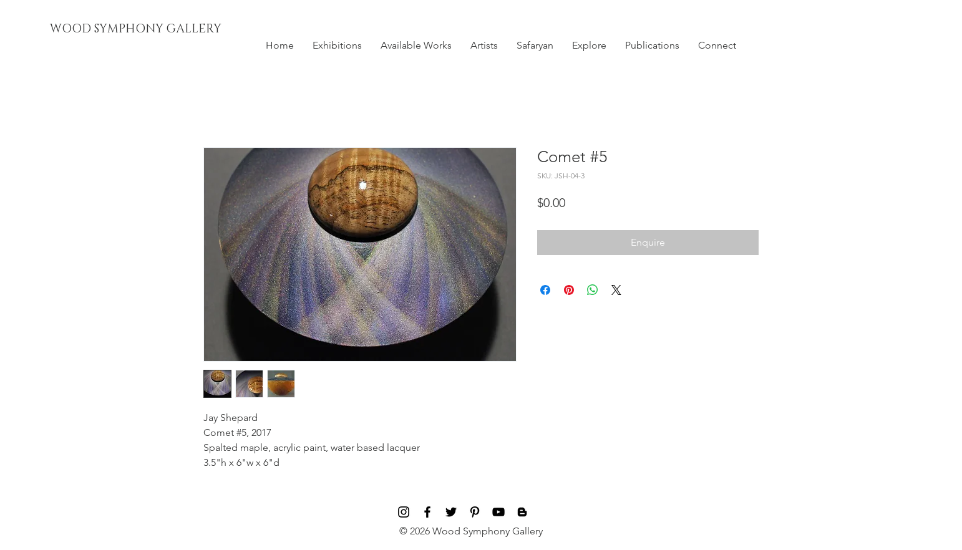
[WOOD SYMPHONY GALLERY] (164, 29)
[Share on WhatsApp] (592, 289)
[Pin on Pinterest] (568, 289)
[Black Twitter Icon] (451, 511)
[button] (337, 45)
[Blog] (522, 511)
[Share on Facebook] (545, 289)
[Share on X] (616, 289)
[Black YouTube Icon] (498, 511)
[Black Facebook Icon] (427, 511)
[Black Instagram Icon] (403, 511)
